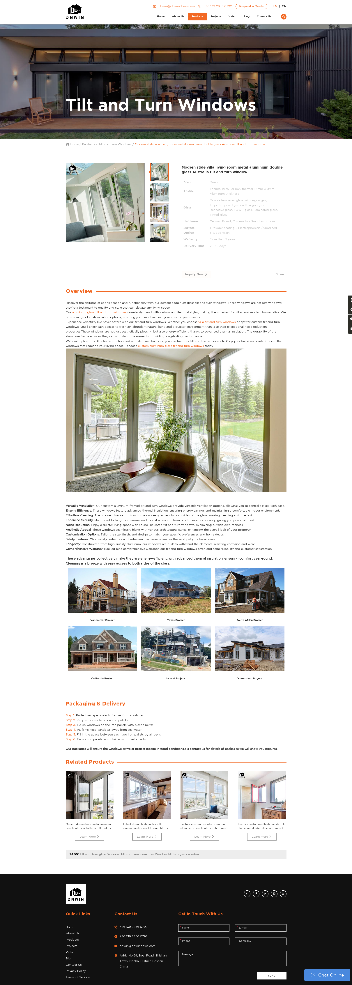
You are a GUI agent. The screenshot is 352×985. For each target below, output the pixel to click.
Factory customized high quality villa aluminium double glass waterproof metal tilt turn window (261, 828)
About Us (178, 16)
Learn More (89, 836)
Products (197, 16)
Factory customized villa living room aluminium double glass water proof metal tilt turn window (204, 828)
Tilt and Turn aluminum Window (144, 854)
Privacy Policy (76, 971)
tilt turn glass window (183, 854)
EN (275, 6)
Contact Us (264, 16)
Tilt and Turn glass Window (100, 854)
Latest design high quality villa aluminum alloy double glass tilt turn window (146, 828)
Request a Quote (251, 6)
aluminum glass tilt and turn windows (99, 312)
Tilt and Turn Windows (115, 144)
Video (232, 16)
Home (161, 16)
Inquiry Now (196, 274)
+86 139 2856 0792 (134, 936)
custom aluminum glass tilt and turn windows (171, 346)
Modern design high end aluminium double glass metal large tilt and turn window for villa (89, 828)
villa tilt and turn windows (217, 322)
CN (284, 6)
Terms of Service (78, 977)
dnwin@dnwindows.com (177, 6)
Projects (216, 16)
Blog (247, 16)
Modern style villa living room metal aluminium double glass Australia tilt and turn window (200, 144)
